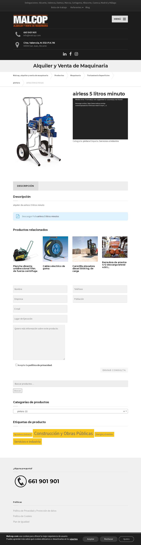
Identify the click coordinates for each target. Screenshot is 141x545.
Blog (87, 7)
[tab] (25, 187)
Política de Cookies (22, 518)
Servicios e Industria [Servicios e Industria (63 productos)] (27, 443)
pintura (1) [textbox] (70, 413)
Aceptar (87, 539)
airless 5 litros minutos (48, 218)
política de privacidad (40, 366)
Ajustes (125, 539)
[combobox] (70, 413)
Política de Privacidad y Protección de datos (34, 512)
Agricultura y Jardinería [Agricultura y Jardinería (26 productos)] (22, 436)
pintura (86, 142)
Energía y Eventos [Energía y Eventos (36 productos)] (104, 436)
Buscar (17, 392)
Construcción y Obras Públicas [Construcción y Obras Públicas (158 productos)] (63, 435)
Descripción (25, 187)
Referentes (76, 7)
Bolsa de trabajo (59, 7)
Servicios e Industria (109, 142)
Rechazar (106, 539)
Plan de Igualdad (21, 523)
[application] (100, 120)
